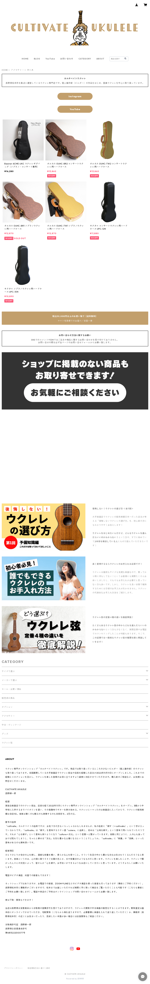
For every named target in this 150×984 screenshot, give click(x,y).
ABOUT (100, 58)
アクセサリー (17, 70)
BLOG (37, 58)
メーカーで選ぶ (9, 680)
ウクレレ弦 (7, 742)
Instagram (75, 96)
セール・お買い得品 (11, 689)
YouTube (50, 58)
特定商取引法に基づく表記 (39, 968)
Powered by (75, 979)
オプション (7, 707)
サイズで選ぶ (8, 671)
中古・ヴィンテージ (11, 725)
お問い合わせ (66, 58)
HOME (25, 58)
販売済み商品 (8, 698)
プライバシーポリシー (13, 968)
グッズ (5, 733)
